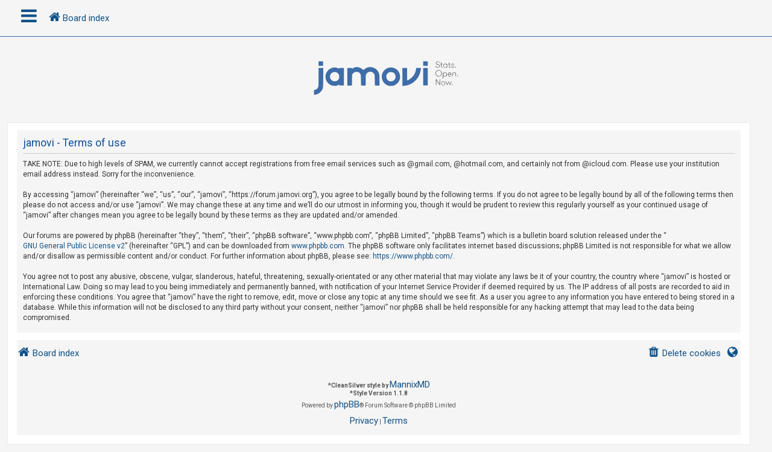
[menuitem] (684, 353)
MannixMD (410, 384)
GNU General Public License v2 (74, 246)
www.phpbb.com (317, 246)
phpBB (346, 404)
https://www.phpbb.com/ (413, 256)
